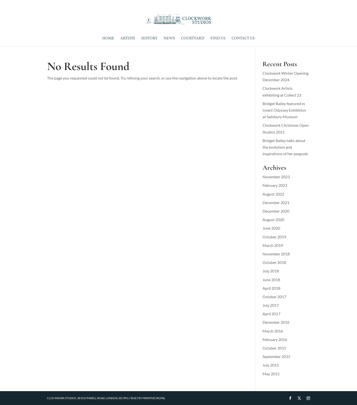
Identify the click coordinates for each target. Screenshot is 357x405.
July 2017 (271, 305)
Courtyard (192, 39)
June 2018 (271, 279)
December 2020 (276, 211)
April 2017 (271, 313)
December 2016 (276, 322)
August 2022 (273, 194)
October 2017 (274, 296)
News (169, 39)
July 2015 (271, 365)
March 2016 (273, 331)
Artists (127, 39)
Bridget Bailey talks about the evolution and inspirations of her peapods (285, 147)
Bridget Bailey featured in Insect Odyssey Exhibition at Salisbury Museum (284, 110)
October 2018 (274, 262)
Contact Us (243, 39)
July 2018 (271, 271)
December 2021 (276, 202)
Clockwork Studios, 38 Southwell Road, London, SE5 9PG (87, 398)
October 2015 (274, 348)
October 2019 (274, 236)
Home (108, 39)
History (149, 39)
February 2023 (275, 185)
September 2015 (276, 356)
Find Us (217, 39)
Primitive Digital (153, 398)
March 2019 (273, 245)
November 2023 (276, 176)
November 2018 (276, 254)
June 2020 (271, 228)
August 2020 (273, 219)
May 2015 (271, 373)
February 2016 (275, 339)
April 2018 (271, 288)
